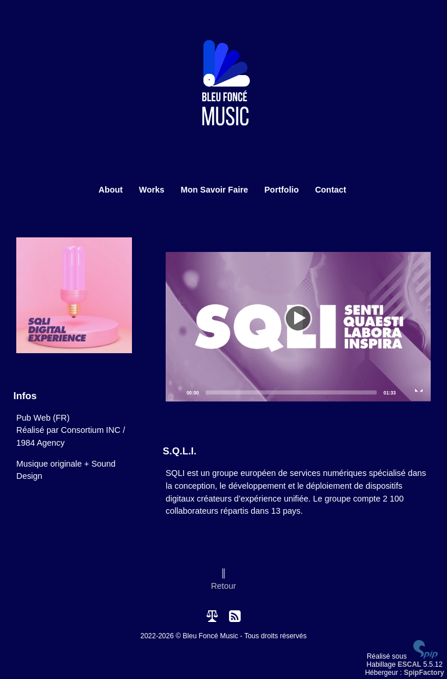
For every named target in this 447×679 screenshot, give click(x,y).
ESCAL (409, 664)
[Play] (298, 326)
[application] (298, 326)
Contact (330, 189)
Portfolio (281, 189)
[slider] (291, 392)
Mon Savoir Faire (214, 189)
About (111, 189)
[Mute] (405, 392)
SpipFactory (424, 673)
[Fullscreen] (419, 392)
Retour (223, 586)
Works (152, 189)
